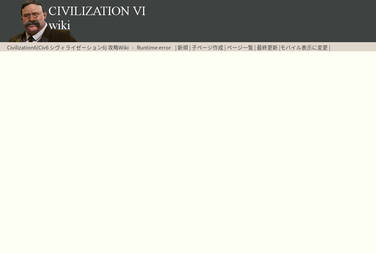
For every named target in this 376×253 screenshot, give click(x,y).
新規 (183, 47)
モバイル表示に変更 (304, 47)
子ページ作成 (207, 47)
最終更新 (267, 47)
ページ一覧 (240, 47)
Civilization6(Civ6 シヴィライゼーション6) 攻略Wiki (68, 47)
